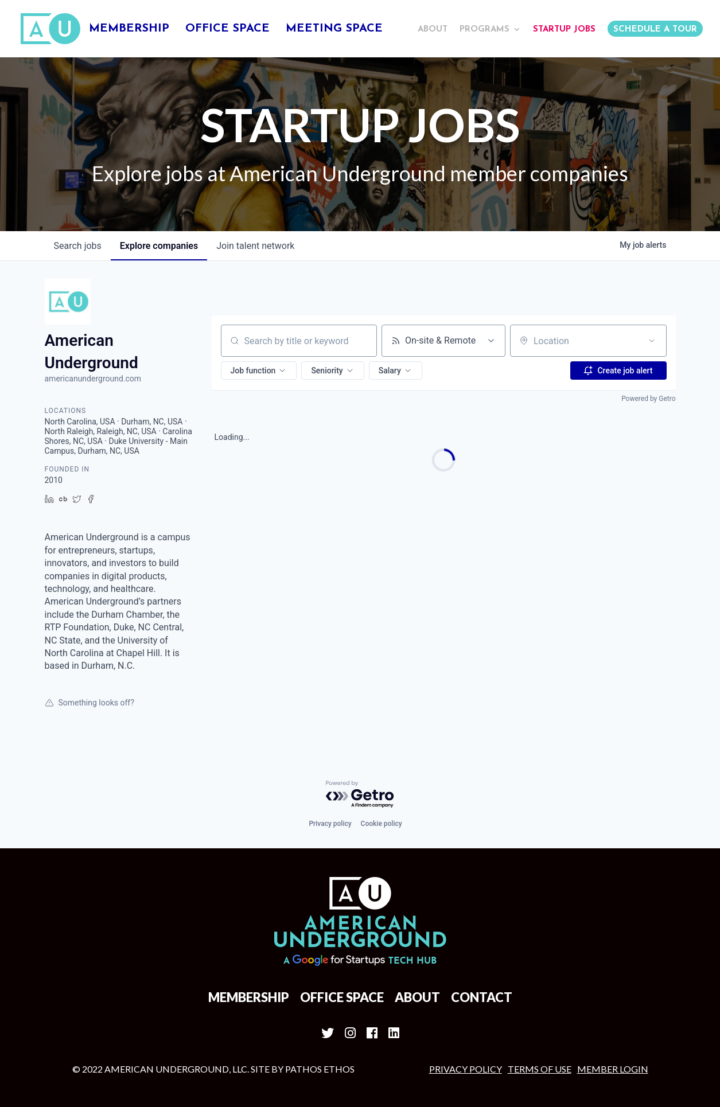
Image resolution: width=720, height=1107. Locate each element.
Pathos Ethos (320, 1068)
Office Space (227, 29)
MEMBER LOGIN (612, 1068)
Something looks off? (89, 702)
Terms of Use (539, 1068)
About (432, 29)
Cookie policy (381, 824)
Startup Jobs (564, 29)
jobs (78, 245)
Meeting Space (334, 29)
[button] (259, 370)
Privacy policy (330, 824)
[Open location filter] (651, 340)
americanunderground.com (93, 378)
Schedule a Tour (655, 29)
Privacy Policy (465, 1068)
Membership (129, 29)
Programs (484, 29)
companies (159, 245)
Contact (481, 997)
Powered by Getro (648, 399)
